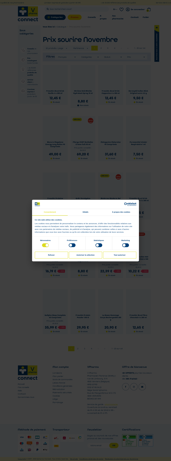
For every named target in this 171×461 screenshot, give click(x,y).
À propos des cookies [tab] (121, 212)
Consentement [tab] (50, 212)
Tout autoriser (120, 255)
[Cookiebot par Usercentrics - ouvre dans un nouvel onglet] (126, 204)
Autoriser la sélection (85, 255)
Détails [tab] (85, 212)
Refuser (51, 255)
